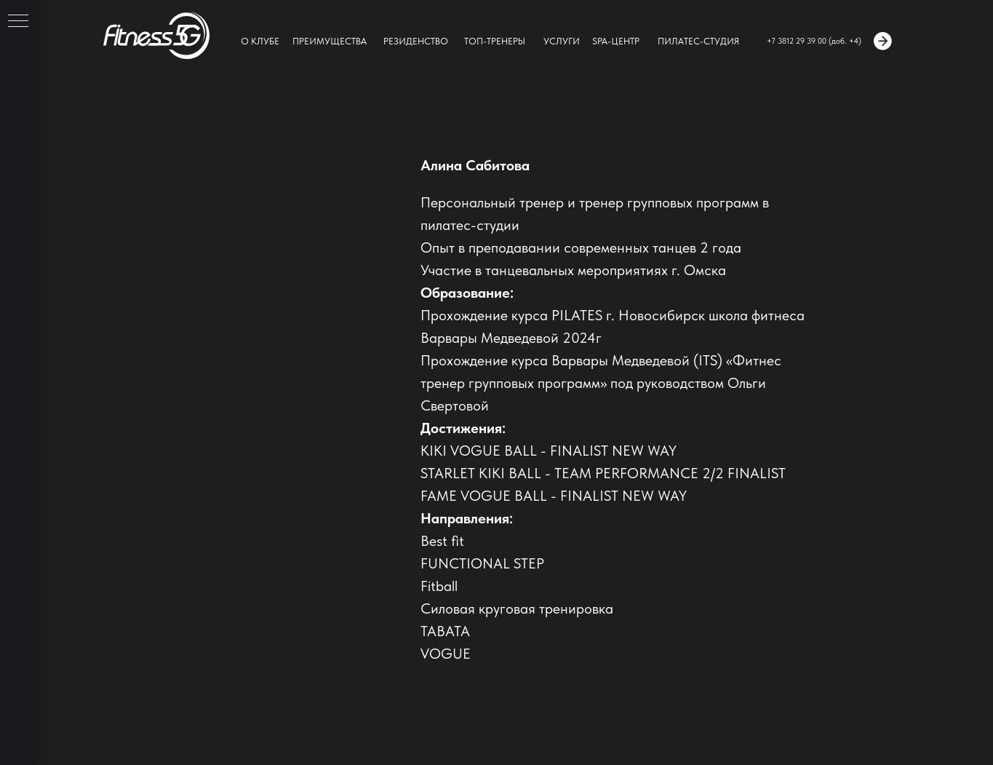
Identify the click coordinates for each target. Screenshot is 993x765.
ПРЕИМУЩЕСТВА (329, 41)
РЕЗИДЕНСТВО (415, 41)
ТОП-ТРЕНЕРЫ (494, 41)
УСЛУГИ (561, 41)
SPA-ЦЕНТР (615, 41)
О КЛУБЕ (260, 41)
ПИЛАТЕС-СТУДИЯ (698, 41)
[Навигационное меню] (18, 22)
